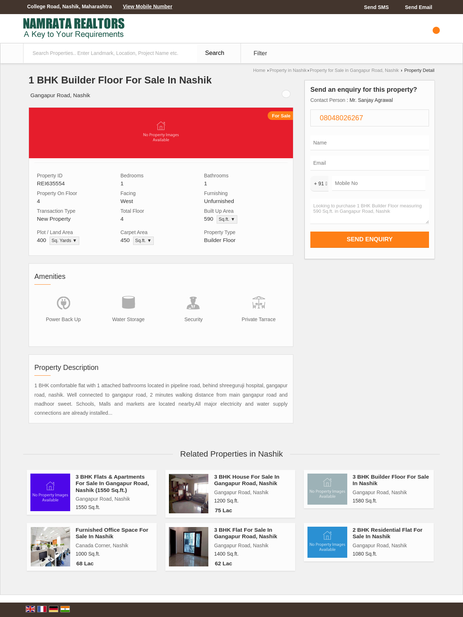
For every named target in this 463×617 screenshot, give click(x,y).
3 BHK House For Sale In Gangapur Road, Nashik (246, 480)
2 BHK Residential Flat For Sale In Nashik (387, 533)
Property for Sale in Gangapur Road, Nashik (354, 70)
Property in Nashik (288, 70)
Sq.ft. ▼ (227, 219)
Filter (260, 53)
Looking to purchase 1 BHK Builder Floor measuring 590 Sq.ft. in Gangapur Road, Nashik (369, 211)
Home (259, 70)
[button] (148, 6)
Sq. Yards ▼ (64, 240)
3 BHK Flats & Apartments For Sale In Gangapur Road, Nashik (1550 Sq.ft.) (112, 483)
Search (214, 52)
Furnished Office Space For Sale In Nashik (112, 533)
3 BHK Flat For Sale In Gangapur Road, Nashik (245, 533)
